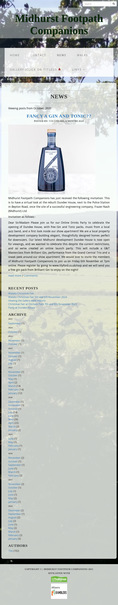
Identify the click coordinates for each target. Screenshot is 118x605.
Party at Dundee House (21, 307)
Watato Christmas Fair (21, 293)
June (11, 416)
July (10, 363)
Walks (82, 55)
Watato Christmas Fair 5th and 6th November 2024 (37, 297)
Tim (51, 121)
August (12, 360)
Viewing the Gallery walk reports (27, 300)
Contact (38, 55)
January (12, 393)
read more (14, 275)
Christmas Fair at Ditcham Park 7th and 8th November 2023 (42, 304)
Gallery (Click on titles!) (35, 69)
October (13, 332)
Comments (31, 275)
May (10, 379)
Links (78, 69)
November (14, 340)
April (11, 382)
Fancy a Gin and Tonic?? (59, 115)
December (14, 401)
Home (15, 55)
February (13, 389)
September (14, 323)
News (61, 55)
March (12, 386)
